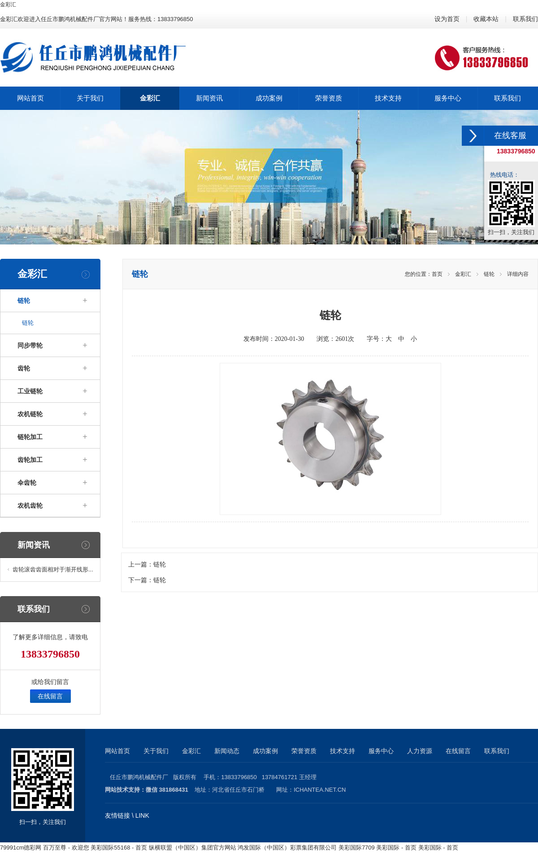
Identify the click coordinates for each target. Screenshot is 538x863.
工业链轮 (30, 391)
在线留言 (50, 696)
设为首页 (447, 18)
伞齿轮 (26, 482)
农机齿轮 (30, 505)
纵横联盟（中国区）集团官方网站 (192, 847)
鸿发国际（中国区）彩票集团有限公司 (287, 847)
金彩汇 (8, 4)
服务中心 (381, 750)
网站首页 (117, 750)
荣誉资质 (304, 750)
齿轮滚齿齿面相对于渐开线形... (53, 569)
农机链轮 (30, 414)
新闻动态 (226, 750)
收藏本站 (486, 18)
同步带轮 (30, 345)
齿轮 (23, 368)
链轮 (23, 300)
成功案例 (265, 750)
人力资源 (419, 750)
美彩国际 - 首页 (396, 847)
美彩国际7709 (356, 847)
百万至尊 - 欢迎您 (66, 847)
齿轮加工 (30, 459)
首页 (437, 274)
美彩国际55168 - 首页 (119, 847)
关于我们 (156, 750)
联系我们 (525, 18)
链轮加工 (30, 436)
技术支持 (342, 750)
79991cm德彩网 (20, 847)
